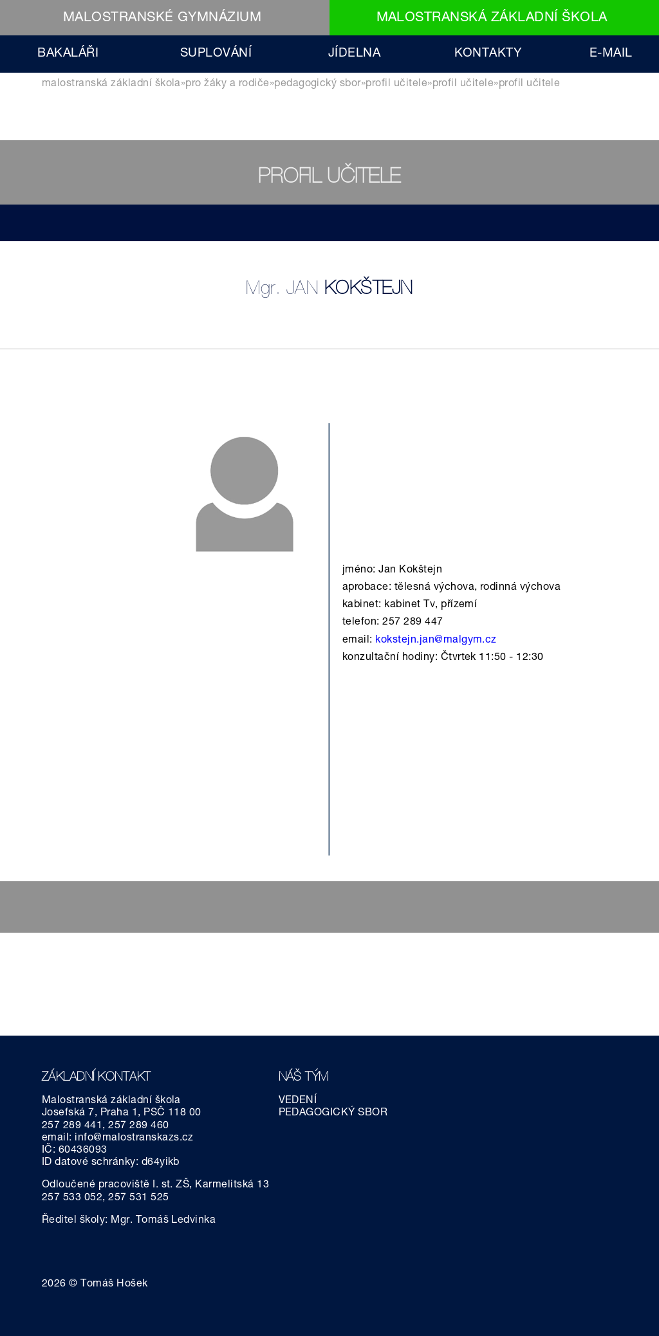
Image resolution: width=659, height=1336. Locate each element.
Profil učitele (396, 84)
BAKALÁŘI (67, 54)
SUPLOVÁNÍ (216, 54)
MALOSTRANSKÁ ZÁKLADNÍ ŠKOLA (492, 18)
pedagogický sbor (317, 84)
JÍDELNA (354, 54)
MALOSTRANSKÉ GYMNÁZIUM (162, 18)
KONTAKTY (488, 54)
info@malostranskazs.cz (134, 1138)
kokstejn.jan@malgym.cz (436, 641)
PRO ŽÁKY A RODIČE (227, 84)
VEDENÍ (298, 1101)
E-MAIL (611, 54)
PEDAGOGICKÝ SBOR (333, 1113)
